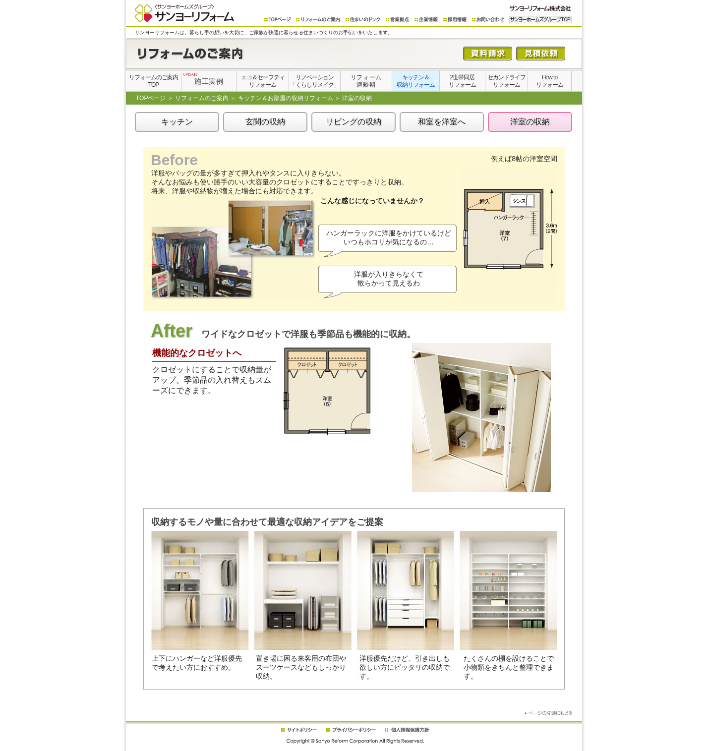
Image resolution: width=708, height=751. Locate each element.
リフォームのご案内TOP (153, 81)
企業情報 (426, 19)
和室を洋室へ (442, 121)
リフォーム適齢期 (366, 81)
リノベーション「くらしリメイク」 (314, 81)
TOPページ (277, 19)
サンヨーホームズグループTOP (540, 19)
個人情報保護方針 (407, 730)
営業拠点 (398, 19)
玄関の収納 (265, 121)
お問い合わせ (488, 19)
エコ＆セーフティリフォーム (263, 81)
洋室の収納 (530, 121)
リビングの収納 (353, 121)
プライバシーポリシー (351, 730)
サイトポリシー (298, 730)
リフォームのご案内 (318, 19)
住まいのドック (363, 19)
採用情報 (455, 19)
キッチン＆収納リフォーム (416, 81)
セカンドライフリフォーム (506, 81)
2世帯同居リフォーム (462, 81)
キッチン (177, 121)
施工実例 (203, 78)
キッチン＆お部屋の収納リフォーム (285, 98)
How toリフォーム (549, 81)
